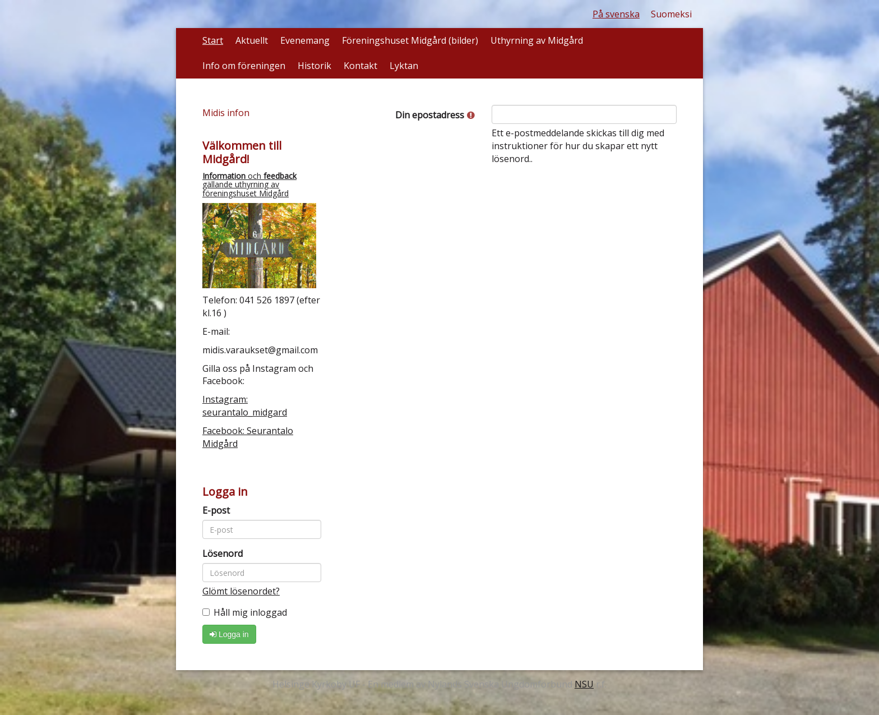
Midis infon (225, 113)
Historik (314, 65)
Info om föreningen (243, 65)
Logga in (229, 634)
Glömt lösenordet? (241, 591)
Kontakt (360, 65)
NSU (584, 684)
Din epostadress (435, 115)
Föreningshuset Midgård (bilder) (410, 40)
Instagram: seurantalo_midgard (244, 405)
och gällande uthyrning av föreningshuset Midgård (249, 184)
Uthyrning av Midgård (537, 40)
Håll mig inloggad (244, 612)
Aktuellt (251, 40)
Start (212, 40)
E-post (216, 510)
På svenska (616, 14)
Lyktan (404, 65)
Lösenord (222, 553)
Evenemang (305, 40)
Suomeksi (671, 14)
